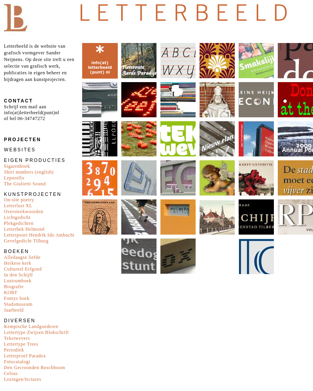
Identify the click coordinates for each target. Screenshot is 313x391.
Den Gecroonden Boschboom (34, 367)
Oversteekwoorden (23, 211)
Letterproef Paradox (25, 356)
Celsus (11, 373)
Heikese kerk (17, 263)
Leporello (14, 178)
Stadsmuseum (18, 304)
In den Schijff (18, 275)
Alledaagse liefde (22, 257)
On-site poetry (19, 200)
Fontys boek (17, 298)
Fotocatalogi (17, 361)
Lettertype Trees (21, 344)
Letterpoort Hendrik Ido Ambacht (39, 235)
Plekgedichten (19, 223)
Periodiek (14, 350)
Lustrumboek (18, 280)
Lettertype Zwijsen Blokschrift (36, 332)
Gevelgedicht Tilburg (26, 241)
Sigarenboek (17, 166)
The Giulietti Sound (25, 184)
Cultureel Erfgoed (23, 269)
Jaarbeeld (14, 310)
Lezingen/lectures (22, 379)
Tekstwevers (17, 338)
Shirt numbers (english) (29, 172)
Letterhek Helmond (24, 229)
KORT (10, 292)
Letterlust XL (18, 205)
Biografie (14, 286)
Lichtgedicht (17, 217)
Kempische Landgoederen (31, 326)
